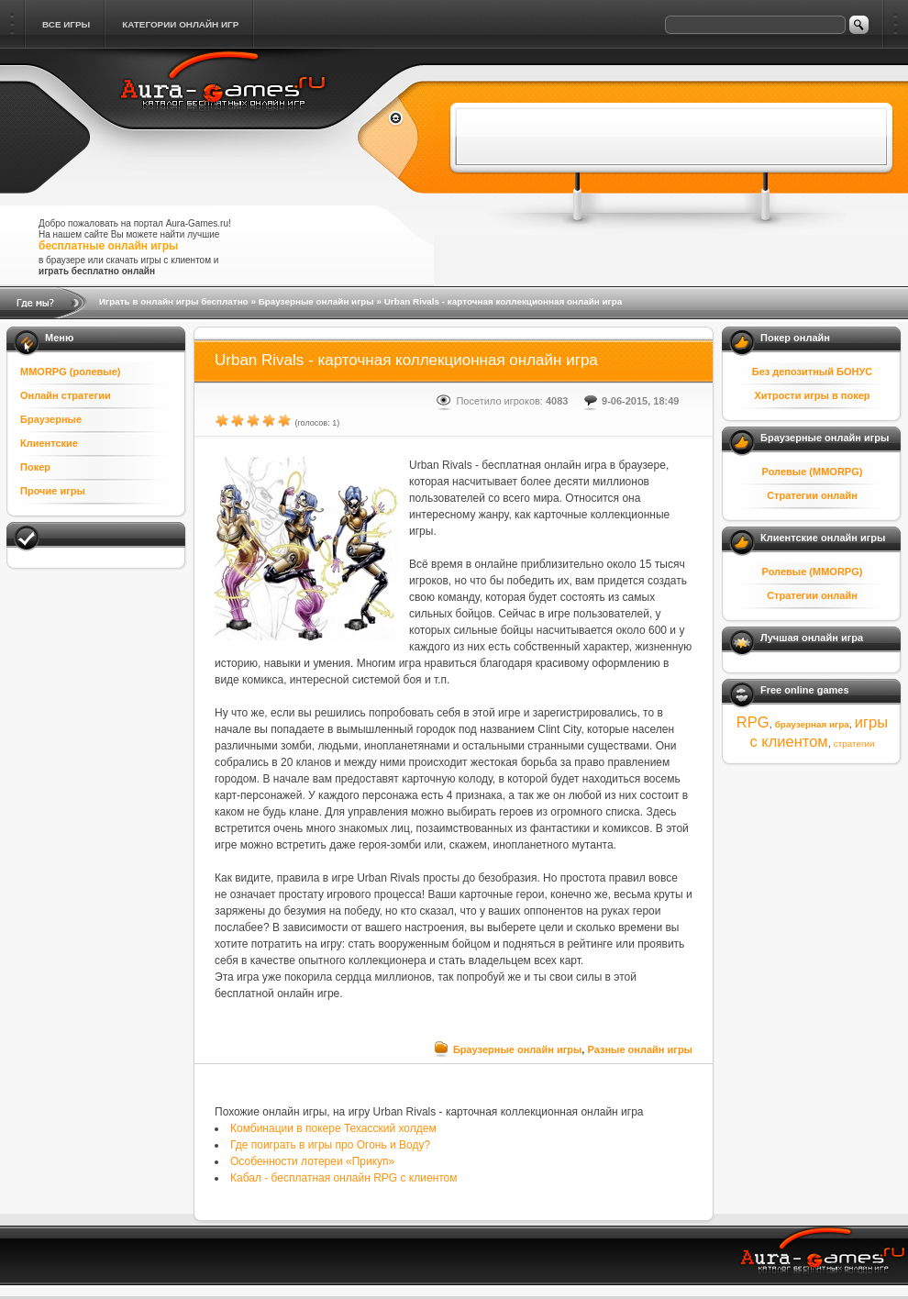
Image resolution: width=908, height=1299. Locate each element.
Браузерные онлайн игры (316, 301)
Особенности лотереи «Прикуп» (312, 1161)
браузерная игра (812, 724)
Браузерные (51, 419)
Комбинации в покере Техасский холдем (333, 1128)
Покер (35, 466)
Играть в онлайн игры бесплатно (174, 301)
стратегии (854, 743)
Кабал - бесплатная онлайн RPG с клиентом (344, 1177)
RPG (753, 722)
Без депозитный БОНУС (812, 371)
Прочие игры (52, 490)
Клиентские (49, 443)
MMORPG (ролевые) (70, 371)
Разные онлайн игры (639, 1049)
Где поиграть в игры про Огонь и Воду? (330, 1144)
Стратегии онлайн (812, 495)
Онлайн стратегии (65, 395)
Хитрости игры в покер (811, 395)
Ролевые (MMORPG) (812, 471)
